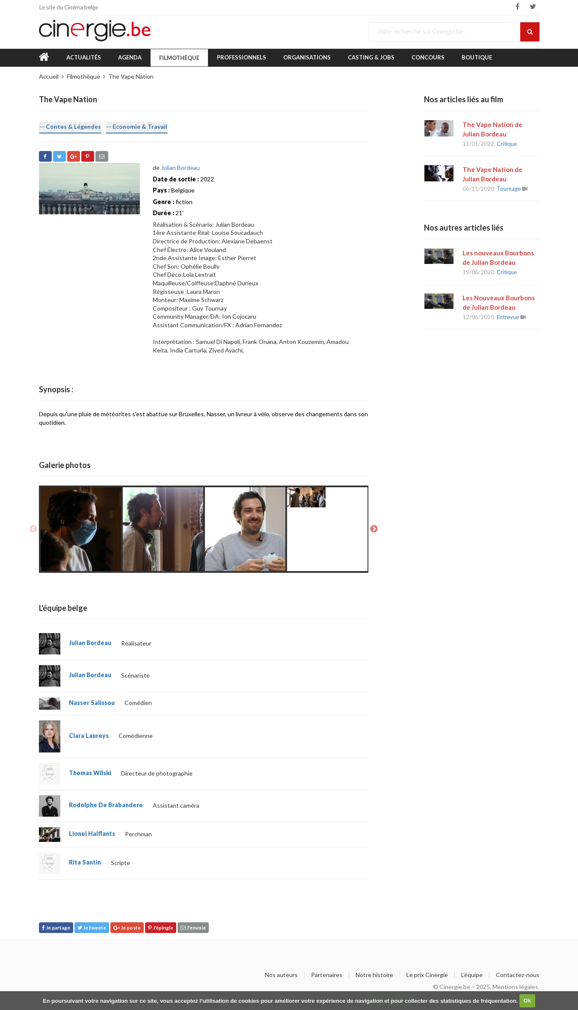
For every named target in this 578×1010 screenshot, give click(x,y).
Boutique (477, 57)
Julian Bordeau (180, 167)
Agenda (130, 57)
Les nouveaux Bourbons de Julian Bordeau (498, 257)
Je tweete (91, 927)
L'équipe (472, 975)
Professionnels (241, 57)
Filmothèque (179, 57)
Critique (507, 143)
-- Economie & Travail (136, 126)
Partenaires (326, 975)
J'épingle (160, 927)
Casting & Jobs (371, 57)
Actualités (83, 57)
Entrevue (508, 317)
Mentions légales (515, 986)
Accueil (49, 76)
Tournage (509, 188)
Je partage (56, 927)
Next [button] (374, 529)
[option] (81, 529)
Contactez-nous (517, 975)
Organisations (307, 57)
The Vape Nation (131, 76)
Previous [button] (33, 529)
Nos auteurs (281, 975)
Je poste (127, 927)
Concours (428, 57)
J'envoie (193, 927)
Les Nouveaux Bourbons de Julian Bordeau (498, 302)
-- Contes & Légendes (70, 126)
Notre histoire (374, 975)
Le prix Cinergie (427, 975)
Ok (527, 1000)
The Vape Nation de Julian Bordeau (492, 129)
